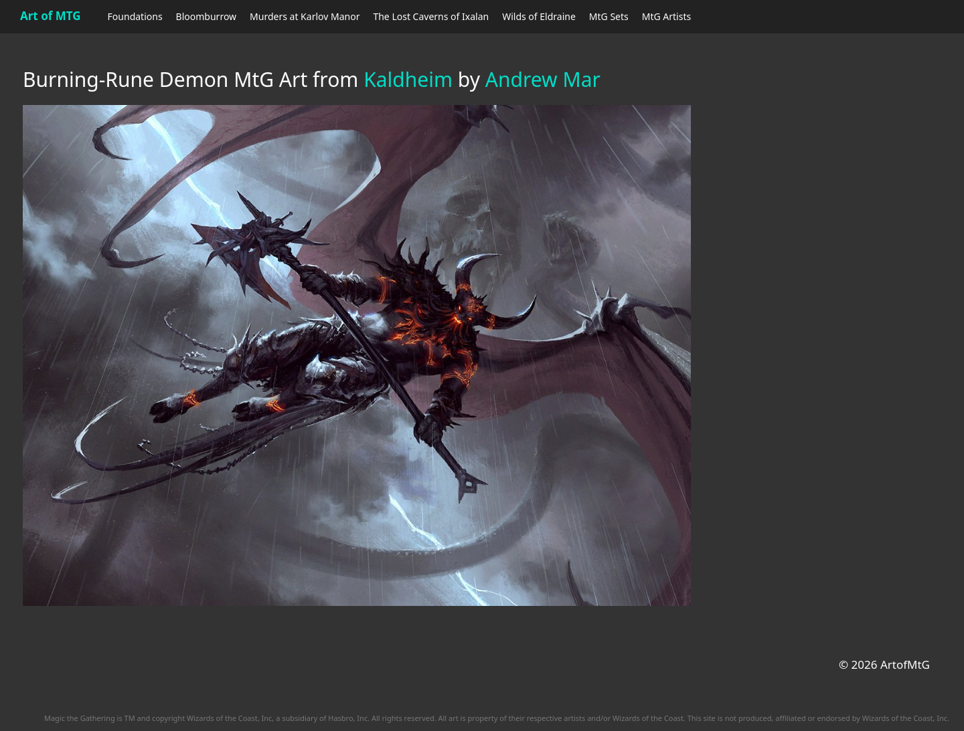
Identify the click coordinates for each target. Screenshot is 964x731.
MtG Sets (609, 16)
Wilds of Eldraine (539, 16)
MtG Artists (666, 16)
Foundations (135, 16)
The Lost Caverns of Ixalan (431, 16)
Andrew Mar (542, 79)
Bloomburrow (206, 16)
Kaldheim (408, 79)
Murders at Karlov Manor (304, 16)
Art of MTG (50, 15)
